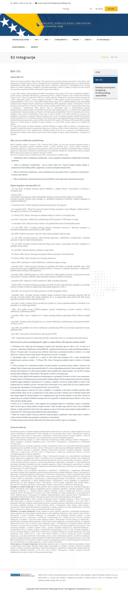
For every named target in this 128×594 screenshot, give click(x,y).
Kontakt (111, 9)
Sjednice (34, 47)
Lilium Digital (96, 589)
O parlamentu (61, 40)
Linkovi (89, 40)
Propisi (77, 40)
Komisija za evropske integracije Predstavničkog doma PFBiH (105, 91)
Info (48, 40)
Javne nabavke (19, 47)
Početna (106, 57)
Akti (38, 40)
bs (97, 9)
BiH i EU (114, 57)
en (101, 9)
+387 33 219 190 (25, 3)
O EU (98, 72)
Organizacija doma (21, 40)
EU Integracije (104, 40)
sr (99, 9)
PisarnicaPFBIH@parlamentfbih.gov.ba (57, 3)
